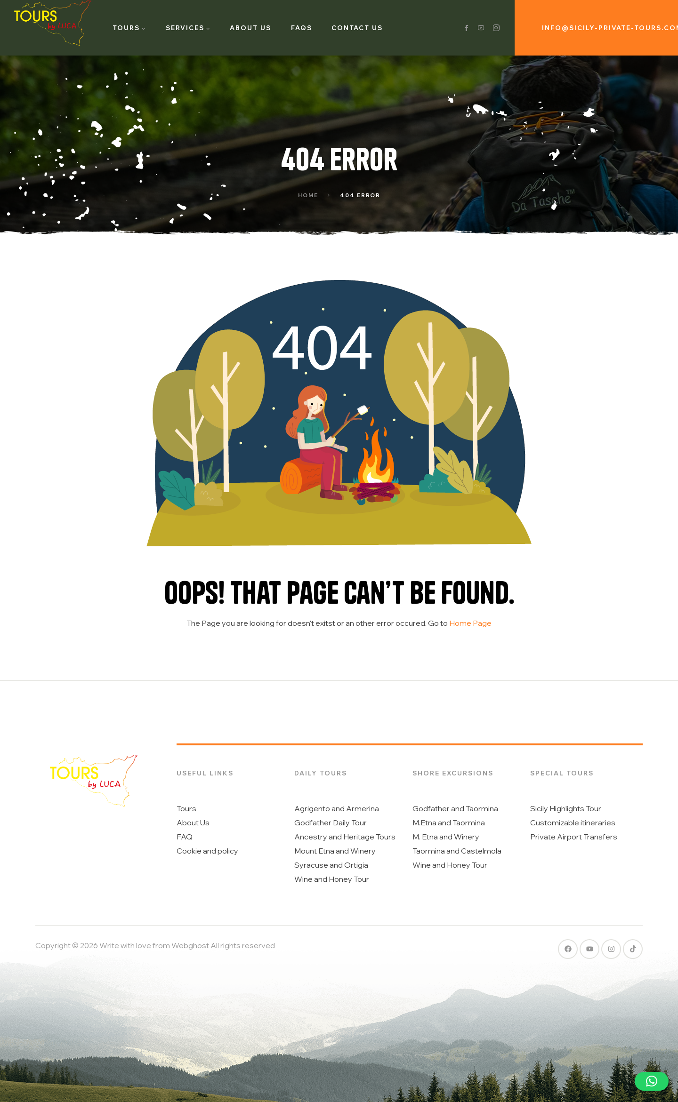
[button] (652, 1081)
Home (308, 195)
